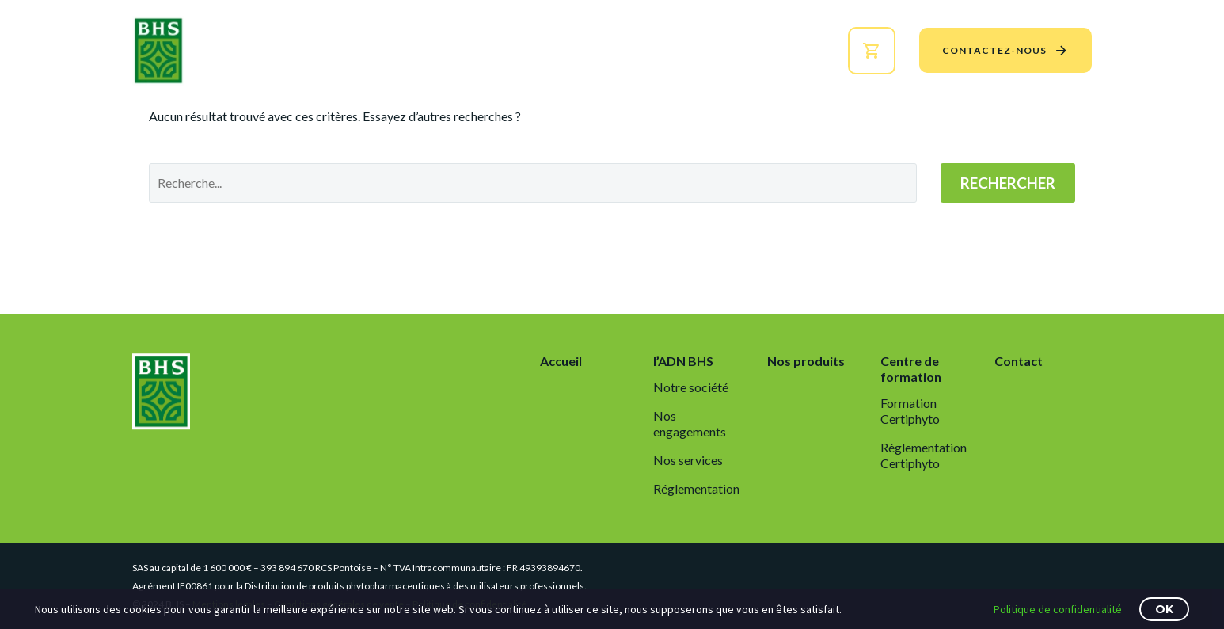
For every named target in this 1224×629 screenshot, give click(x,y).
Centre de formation (722, 50)
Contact (1018, 360)
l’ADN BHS (471, 50)
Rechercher (1007, 182)
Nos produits (575, 50)
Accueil (388, 50)
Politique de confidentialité (1058, 609)
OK (1164, 609)
